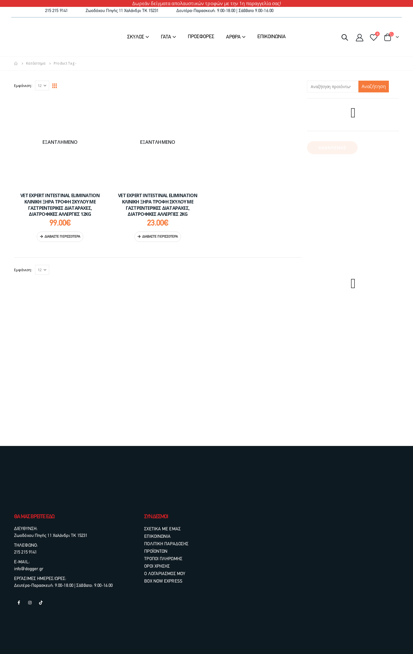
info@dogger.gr (28, 569)
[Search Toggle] (344, 37)
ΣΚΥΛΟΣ (135, 37)
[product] (60, 142)
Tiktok (40, 602)
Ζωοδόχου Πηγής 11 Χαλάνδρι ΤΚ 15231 (51, 535)
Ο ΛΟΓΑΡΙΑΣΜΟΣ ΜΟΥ (164, 574)
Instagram (30, 602)
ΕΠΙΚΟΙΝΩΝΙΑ (271, 37)
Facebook (19, 602)
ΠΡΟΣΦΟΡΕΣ (201, 37)
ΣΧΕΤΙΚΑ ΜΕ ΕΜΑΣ (162, 529)
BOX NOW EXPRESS (163, 581)
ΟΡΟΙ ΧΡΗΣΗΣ (157, 566)
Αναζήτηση (374, 86)
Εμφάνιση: (23, 85)
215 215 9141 (25, 552)
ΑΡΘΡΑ (233, 37)
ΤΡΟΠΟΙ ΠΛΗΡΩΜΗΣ (163, 559)
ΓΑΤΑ (166, 37)
